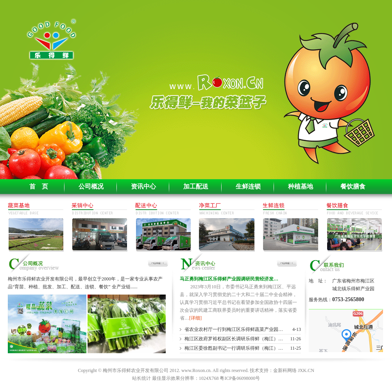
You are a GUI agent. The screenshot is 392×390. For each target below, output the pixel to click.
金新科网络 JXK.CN (293, 370)
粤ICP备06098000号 (240, 378)
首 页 (38, 186)
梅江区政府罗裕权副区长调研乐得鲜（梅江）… (233, 338)
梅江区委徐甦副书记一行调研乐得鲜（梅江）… (233, 348)
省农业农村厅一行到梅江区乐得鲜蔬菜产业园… (233, 329)
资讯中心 (143, 186)
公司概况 (91, 186)
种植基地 (300, 186)
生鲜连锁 (248, 186)
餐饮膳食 (352, 186)
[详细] (195, 318)
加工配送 (195, 186)
